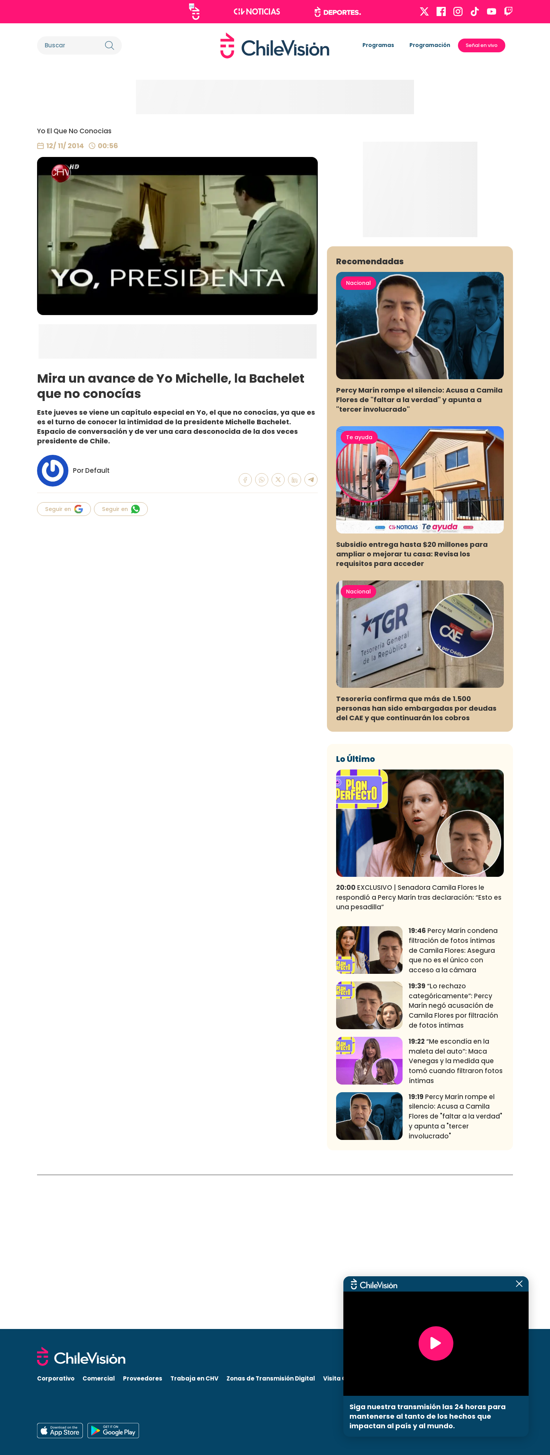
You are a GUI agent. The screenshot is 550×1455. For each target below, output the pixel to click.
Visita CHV (339, 1379)
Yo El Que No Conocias (74, 131)
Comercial (98, 1379)
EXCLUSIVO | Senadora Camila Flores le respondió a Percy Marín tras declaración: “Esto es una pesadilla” (418, 1051)
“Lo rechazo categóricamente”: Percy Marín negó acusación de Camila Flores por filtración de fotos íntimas (453, 1159)
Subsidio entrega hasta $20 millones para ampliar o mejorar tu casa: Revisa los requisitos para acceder (412, 708)
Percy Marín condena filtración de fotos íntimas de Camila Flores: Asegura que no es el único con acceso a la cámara (453, 1104)
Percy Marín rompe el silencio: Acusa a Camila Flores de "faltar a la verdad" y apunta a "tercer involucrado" (419, 553)
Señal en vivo (482, 45)
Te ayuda (359, 591)
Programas (378, 45)
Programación (429, 45)
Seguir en (64, 509)
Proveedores (142, 1379)
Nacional (358, 437)
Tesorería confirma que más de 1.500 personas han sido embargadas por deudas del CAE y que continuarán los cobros (416, 862)
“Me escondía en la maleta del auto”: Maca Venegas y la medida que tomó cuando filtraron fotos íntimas (456, 1215)
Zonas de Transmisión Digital (270, 1379)
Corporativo (55, 1379)
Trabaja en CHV (194, 1379)
